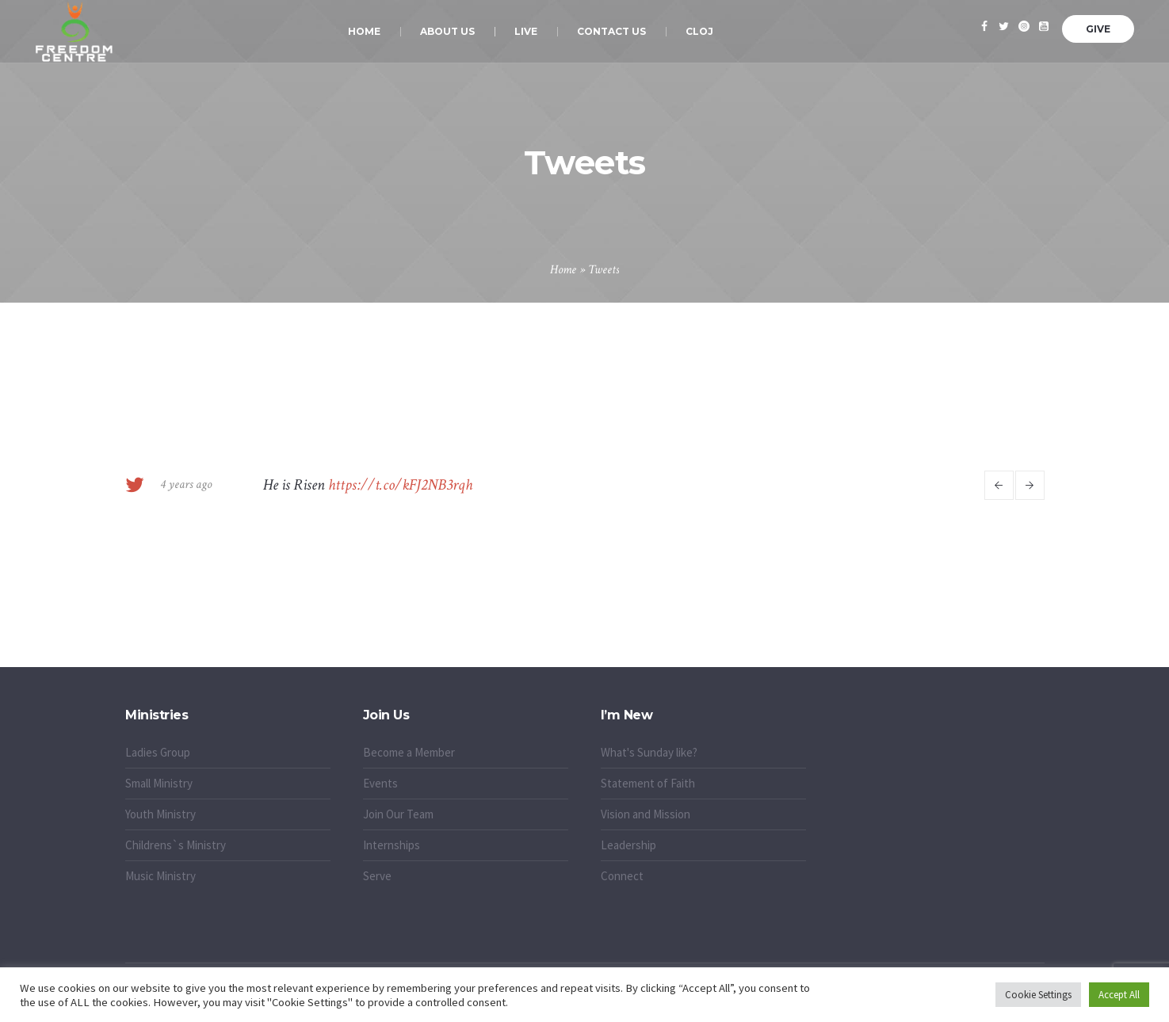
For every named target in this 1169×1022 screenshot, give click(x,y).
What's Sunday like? (649, 752)
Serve (377, 875)
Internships (391, 844)
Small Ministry (159, 783)
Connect (622, 875)
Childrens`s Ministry (175, 844)
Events (380, 783)
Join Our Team (398, 814)
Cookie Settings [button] (1038, 994)
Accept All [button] (1119, 994)
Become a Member (409, 752)
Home (563, 269)
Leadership (628, 844)
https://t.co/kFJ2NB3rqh (400, 485)
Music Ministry (160, 875)
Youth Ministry (160, 814)
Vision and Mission (645, 814)
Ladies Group (157, 752)
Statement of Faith (648, 783)
